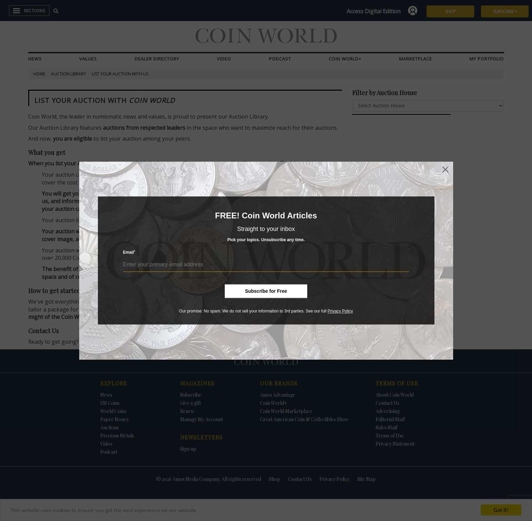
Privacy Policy (340, 311)
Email (129, 252)
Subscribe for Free (266, 291)
